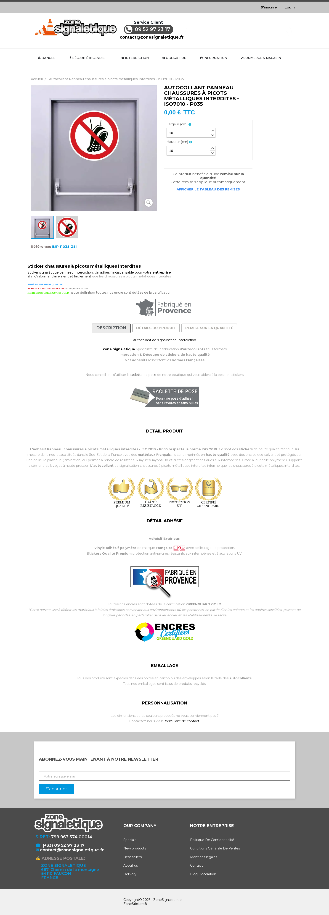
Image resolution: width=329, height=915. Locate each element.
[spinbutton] (191, 132)
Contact (196, 865)
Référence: (41, 247)
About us (130, 865)
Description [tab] (111, 327)
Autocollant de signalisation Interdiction (164, 340)
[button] (212, 130)
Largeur (177, 124)
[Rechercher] (238, 29)
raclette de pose (143, 375)
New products (134, 848)
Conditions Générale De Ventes (215, 848)
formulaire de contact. (182, 721)
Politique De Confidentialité (212, 840)
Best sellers (132, 857)
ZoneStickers (133, 904)
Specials (129, 840)
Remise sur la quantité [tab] (209, 328)
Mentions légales (203, 857)
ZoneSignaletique (167, 900)
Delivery (129, 874)
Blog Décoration (203, 874)
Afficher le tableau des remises (208, 189)
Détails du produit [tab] (156, 328)
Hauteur (177, 142)
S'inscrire (269, 7)
